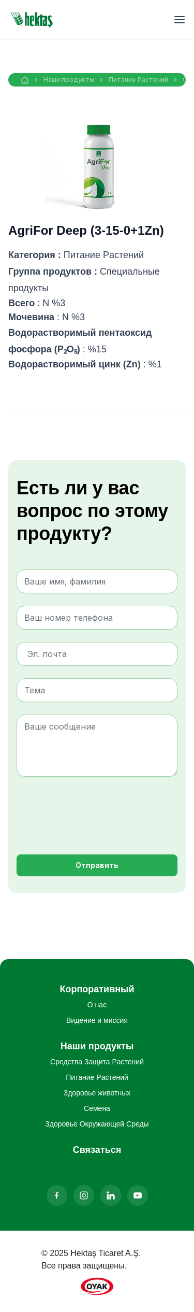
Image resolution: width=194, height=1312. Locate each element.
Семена (97, 1108)
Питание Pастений (138, 79)
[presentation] (95, 809)
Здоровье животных (97, 1093)
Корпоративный (96, 989)
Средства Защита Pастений (97, 1062)
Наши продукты (68, 79)
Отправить (97, 865)
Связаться (97, 1150)
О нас (97, 1005)
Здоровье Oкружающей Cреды (96, 1124)
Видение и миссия (97, 1020)
